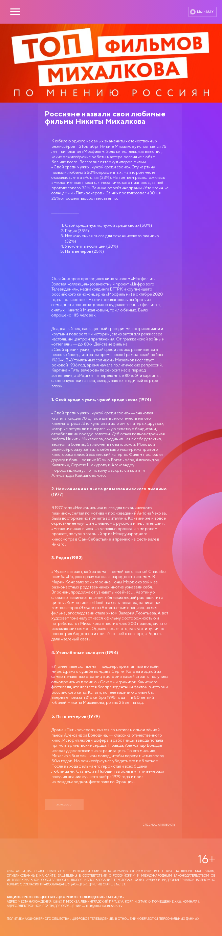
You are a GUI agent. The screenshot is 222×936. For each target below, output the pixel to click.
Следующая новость (159, 825)
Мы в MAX (205, 12)
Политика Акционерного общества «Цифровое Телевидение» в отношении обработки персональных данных (103, 918)
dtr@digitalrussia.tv (104, 906)
